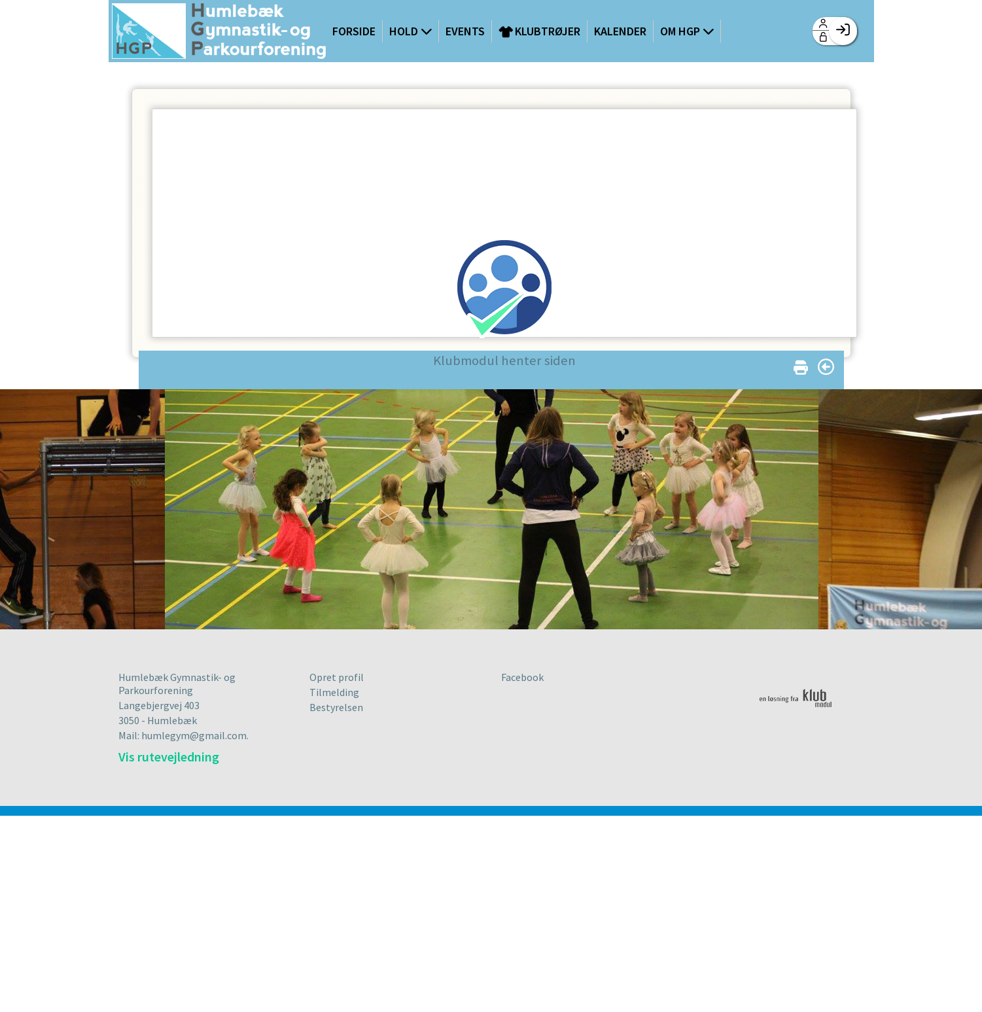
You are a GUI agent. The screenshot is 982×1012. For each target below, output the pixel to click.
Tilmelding (334, 692)
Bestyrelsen (336, 707)
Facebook (522, 677)
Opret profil (336, 677)
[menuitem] (219, 32)
